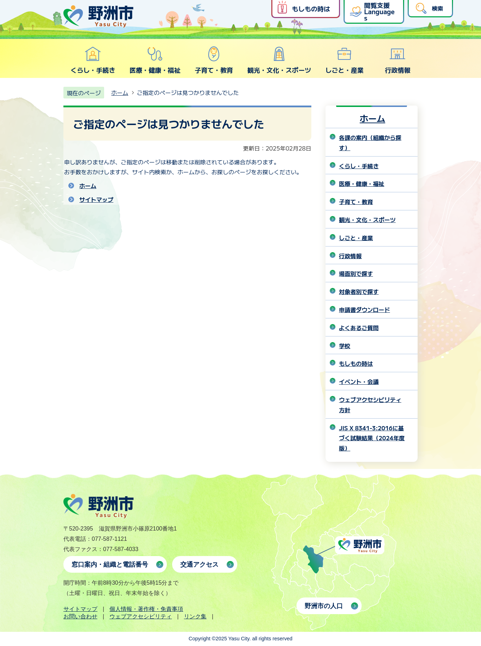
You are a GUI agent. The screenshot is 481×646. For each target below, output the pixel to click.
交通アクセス (199, 564)
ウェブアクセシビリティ (140, 616)
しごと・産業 (344, 60)
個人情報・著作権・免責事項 (146, 609)
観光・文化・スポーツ (279, 60)
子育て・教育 (214, 60)
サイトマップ (96, 199)
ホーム (119, 92)
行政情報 (398, 60)
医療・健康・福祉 (154, 60)
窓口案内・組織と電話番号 (110, 564)
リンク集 (195, 616)
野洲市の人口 (324, 606)
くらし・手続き (92, 60)
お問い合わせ (80, 616)
